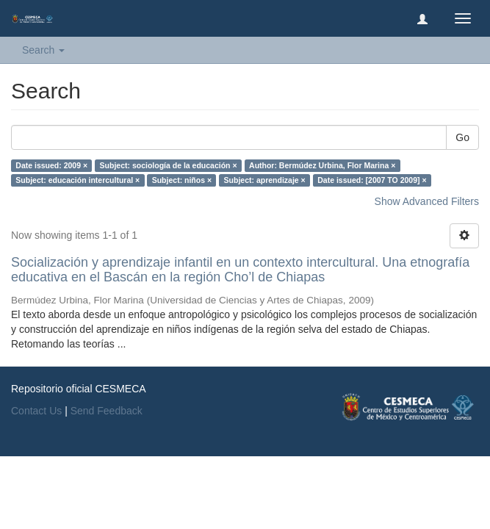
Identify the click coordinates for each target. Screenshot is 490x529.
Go (462, 137)
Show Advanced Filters (427, 201)
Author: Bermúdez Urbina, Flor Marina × (322, 165)
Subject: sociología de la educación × (168, 165)
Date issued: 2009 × (51, 165)
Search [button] (43, 50)
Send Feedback (107, 411)
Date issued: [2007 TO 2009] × (371, 180)
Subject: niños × (182, 180)
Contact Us (36, 411)
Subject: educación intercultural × (77, 180)
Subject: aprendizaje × (265, 180)
